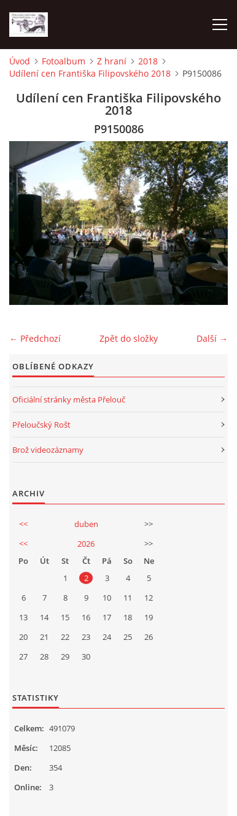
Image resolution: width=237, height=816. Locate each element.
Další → (212, 338)
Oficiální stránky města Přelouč (68, 399)
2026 (86, 543)
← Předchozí (35, 338)
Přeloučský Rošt (41, 424)
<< (23, 523)
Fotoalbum (63, 61)
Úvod (19, 61)
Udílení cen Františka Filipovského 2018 (90, 73)
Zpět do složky (128, 338)
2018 (148, 61)
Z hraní (111, 61)
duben (86, 523)
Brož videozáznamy (48, 449)
